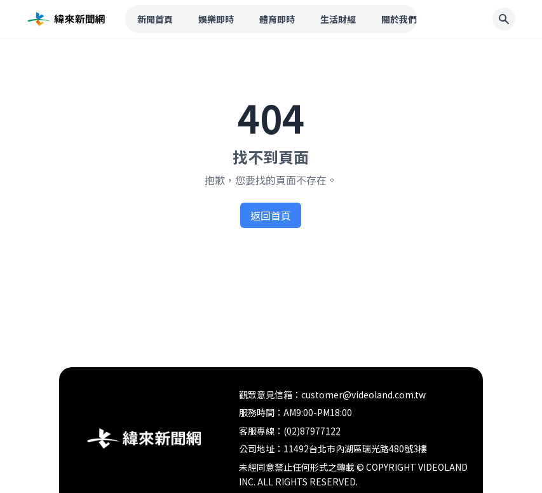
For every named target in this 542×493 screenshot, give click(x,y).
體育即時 (277, 19)
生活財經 (338, 19)
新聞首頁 (155, 19)
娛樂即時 (216, 19)
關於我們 (399, 19)
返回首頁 (270, 215)
